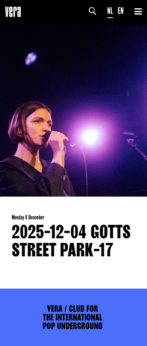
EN (120, 11)
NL (110, 11)
